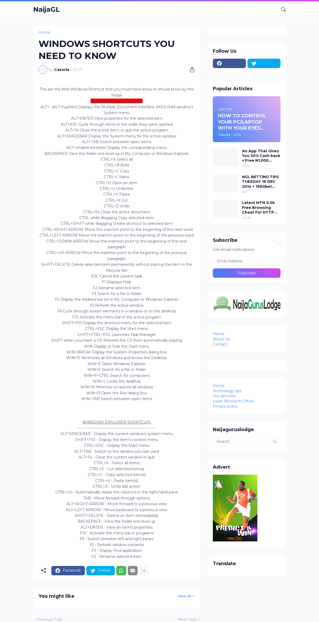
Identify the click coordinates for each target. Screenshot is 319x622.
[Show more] (144, 570)
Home (44, 32)
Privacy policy (225, 406)
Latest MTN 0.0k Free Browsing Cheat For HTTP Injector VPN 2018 (259, 207)
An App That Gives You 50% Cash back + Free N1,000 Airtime (261, 156)
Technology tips (227, 391)
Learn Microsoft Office (233, 401)
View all (184, 596)
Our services (224, 396)
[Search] (281, 9)
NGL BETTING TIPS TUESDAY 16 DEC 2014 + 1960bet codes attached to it (260, 181)
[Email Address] (246, 261)
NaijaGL (46, 9)
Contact (220, 344)
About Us (221, 339)
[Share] (190, 69)
